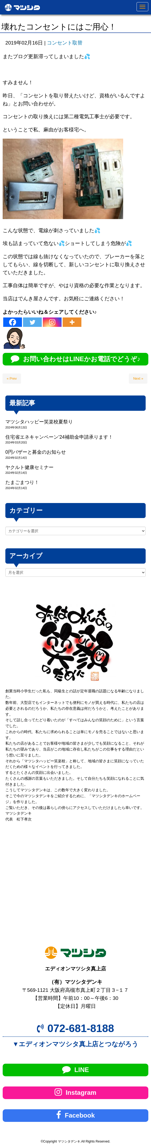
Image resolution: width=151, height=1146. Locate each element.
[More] (72, 322)
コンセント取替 (64, 43)
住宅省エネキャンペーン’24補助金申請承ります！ (59, 437)
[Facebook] (12, 322)
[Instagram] (52, 322)
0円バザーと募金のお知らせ (35, 452)
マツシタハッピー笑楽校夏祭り (39, 421)
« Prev (12, 378)
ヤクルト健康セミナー (29, 467)
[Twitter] (32, 322)
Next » (138, 378)
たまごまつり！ (22, 482)
